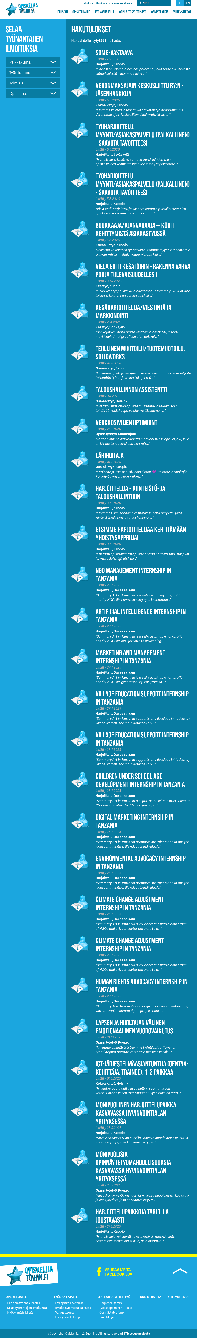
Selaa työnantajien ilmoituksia (27, 1307)
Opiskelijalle (81, 12)
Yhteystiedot (182, 12)
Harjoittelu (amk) (110, 1303)
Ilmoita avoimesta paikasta (73, 1307)
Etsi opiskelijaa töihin (69, 1303)
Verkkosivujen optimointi (127, 422)
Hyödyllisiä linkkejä (20, 1312)
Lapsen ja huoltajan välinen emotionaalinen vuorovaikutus (134, 1026)
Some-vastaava (114, 52)
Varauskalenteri (65, 1312)
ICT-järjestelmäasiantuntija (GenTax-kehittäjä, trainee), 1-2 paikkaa (142, 1068)
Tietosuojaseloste (137, 1333)
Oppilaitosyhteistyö (132, 12)
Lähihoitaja (110, 455)
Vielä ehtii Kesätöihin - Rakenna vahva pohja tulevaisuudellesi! (143, 270)
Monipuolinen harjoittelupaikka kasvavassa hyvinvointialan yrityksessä (136, 1113)
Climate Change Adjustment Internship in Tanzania (130, 903)
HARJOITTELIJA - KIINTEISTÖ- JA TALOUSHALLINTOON (130, 492)
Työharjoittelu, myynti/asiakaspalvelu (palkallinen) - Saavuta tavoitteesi (143, 134)
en (188, 3)
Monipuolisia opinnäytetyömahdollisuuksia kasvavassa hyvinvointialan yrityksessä (133, 1166)
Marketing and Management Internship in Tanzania (130, 657)
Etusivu (62, 12)
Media (87, 3)
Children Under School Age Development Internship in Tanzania (140, 780)
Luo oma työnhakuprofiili (23, 1303)
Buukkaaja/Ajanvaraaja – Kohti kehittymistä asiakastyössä (135, 229)
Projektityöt (107, 1317)
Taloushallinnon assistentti (131, 389)
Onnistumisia (160, 12)
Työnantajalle (104, 12)
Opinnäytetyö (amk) (112, 1312)
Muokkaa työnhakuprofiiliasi (113, 3)
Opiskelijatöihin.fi (22, 9)
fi (180, 3)
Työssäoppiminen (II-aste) (116, 1307)
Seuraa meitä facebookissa (118, 1271)
